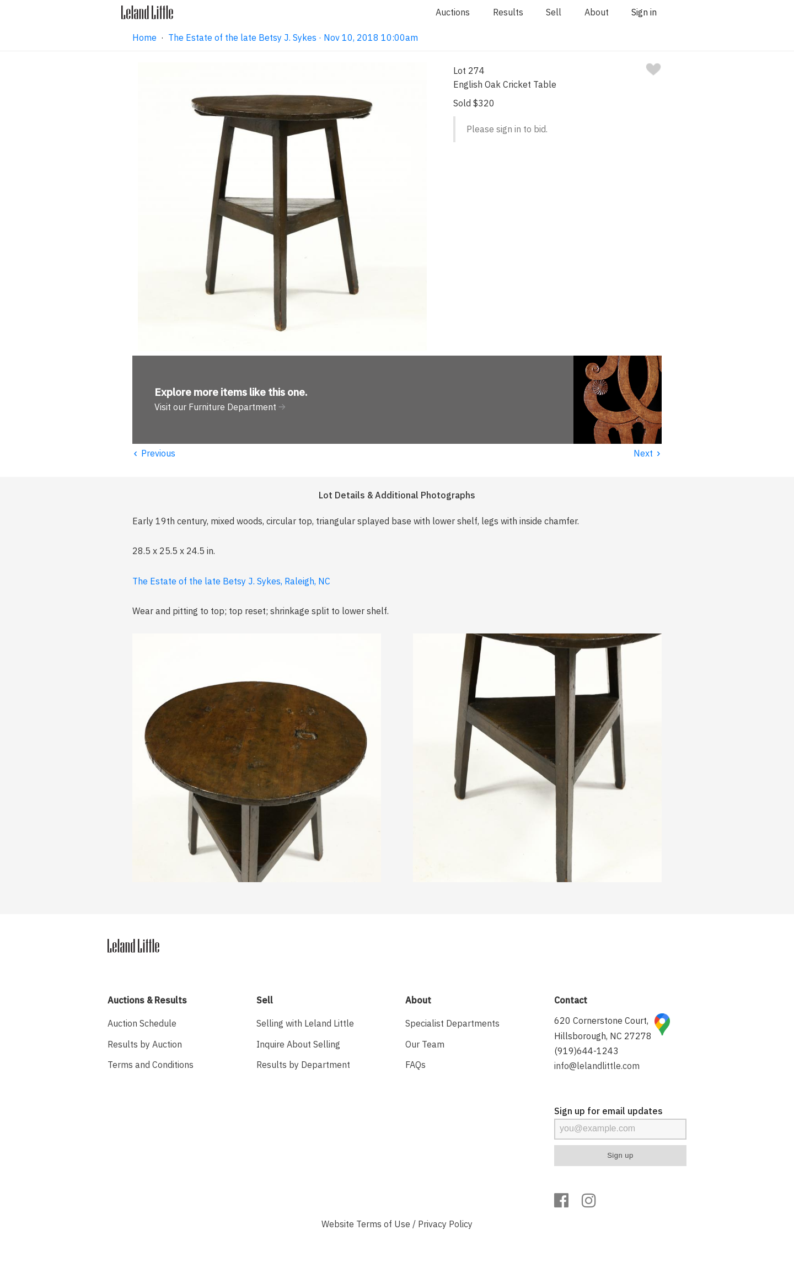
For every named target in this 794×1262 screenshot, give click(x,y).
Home (144, 37)
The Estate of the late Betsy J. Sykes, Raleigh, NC (231, 581)
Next (648, 453)
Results (508, 12)
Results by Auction (145, 1044)
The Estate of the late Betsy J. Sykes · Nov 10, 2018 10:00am (293, 37)
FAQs (415, 1064)
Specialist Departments (452, 1023)
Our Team (424, 1044)
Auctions (453, 12)
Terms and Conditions (151, 1064)
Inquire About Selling (298, 1044)
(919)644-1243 (586, 1050)
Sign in (644, 12)
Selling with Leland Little (305, 1023)
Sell (553, 12)
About (596, 12)
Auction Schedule (142, 1023)
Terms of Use (383, 1223)
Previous (153, 453)
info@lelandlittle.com (597, 1065)
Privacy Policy (445, 1223)
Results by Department (303, 1064)
